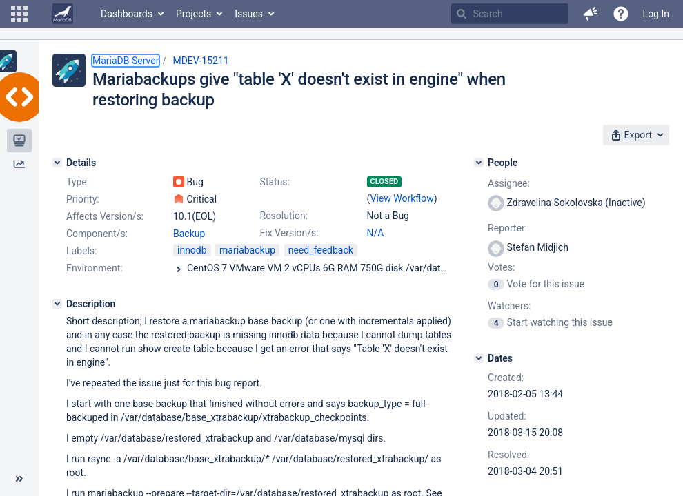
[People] (479, 162)
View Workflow (402, 198)
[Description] (57, 304)
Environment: (94, 267)
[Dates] (479, 358)
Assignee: (509, 183)
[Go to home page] (63, 14)
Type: (77, 181)
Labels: (81, 250)
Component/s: (97, 233)
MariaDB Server (125, 60)
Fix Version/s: (289, 232)
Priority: (82, 199)
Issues (249, 13)
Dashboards (126, 13)
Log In (656, 13)
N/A (375, 232)
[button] (19, 14)
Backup (189, 233)
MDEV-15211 (200, 60)
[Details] (57, 162)
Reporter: (507, 228)
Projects (193, 13)
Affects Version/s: (104, 216)
